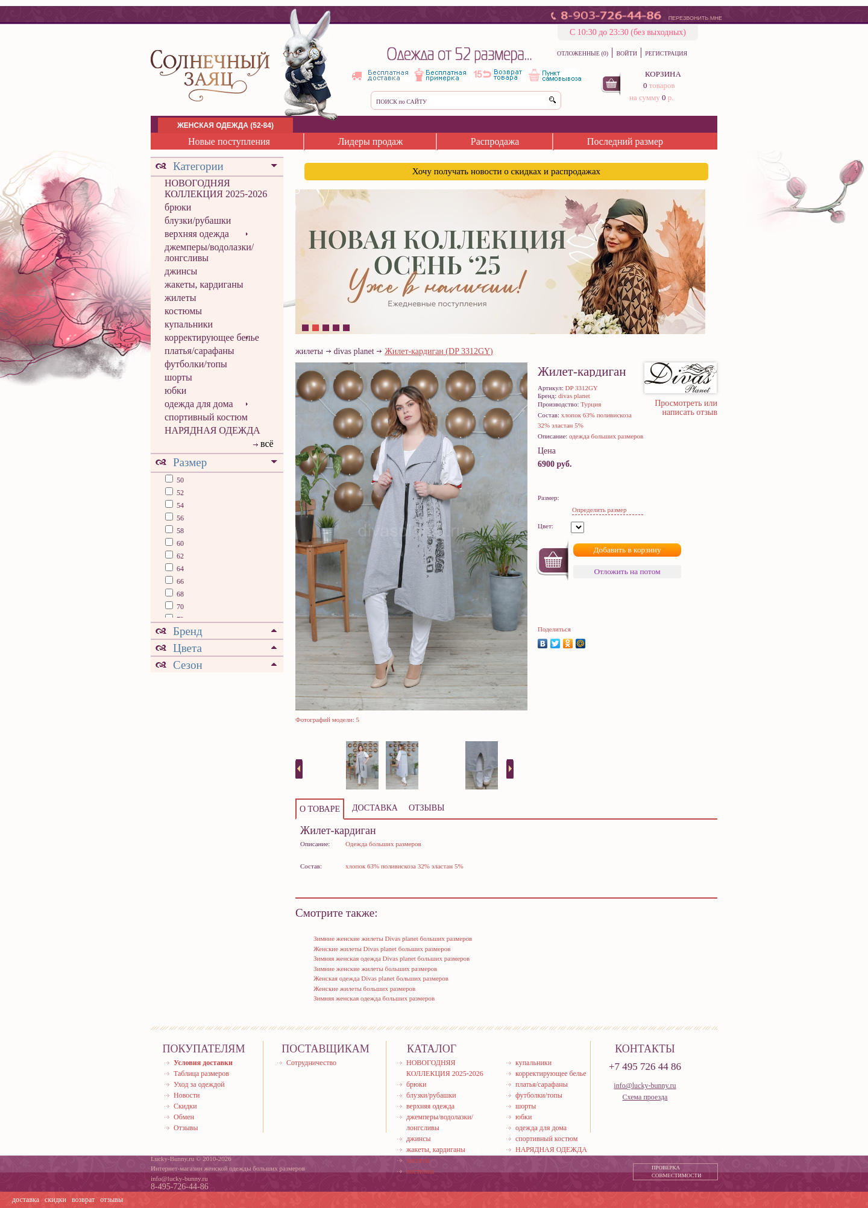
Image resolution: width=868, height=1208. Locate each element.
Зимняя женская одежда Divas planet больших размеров (391, 958)
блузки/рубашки (198, 220)
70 (179, 606)
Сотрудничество (311, 1062)
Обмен (184, 1117)
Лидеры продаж (370, 141)
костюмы (183, 311)
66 (179, 581)
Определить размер (599, 509)
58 (179, 531)
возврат (83, 1199)
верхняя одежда (197, 234)
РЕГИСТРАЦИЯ (666, 53)
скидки (55, 1199)
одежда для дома (199, 404)
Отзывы (186, 1128)
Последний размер (625, 141)
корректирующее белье (212, 337)
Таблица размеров (201, 1073)
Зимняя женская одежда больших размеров (374, 998)
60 (179, 543)
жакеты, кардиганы (204, 284)
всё (267, 443)
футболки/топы (196, 364)
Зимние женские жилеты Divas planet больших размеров (392, 938)
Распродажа (495, 141)
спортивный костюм (206, 417)
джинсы (181, 271)
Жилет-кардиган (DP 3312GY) (439, 351)
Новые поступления (229, 141)
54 (179, 505)
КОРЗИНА (663, 73)
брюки (178, 207)
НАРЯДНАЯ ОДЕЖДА (212, 430)
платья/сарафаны (199, 351)
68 (179, 594)
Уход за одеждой (199, 1084)
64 (179, 568)
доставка (25, 1199)
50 (179, 480)
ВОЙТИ (626, 53)
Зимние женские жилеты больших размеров (375, 968)
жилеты (180, 298)
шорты (178, 377)
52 (179, 493)
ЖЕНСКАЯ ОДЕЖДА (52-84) (225, 125)
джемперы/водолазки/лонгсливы (209, 252)
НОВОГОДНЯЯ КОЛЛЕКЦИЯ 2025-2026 (216, 188)
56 (179, 518)
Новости (187, 1095)
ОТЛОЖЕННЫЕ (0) (582, 53)
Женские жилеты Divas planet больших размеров (381, 948)
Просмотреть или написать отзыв (686, 408)
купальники (189, 324)
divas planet (353, 351)
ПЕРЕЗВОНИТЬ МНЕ (695, 18)
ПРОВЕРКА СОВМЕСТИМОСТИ (677, 1172)
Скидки (185, 1106)
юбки (175, 390)
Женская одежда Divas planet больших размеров (380, 978)
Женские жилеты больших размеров (364, 988)
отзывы (111, 1199)
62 (179, 556)
